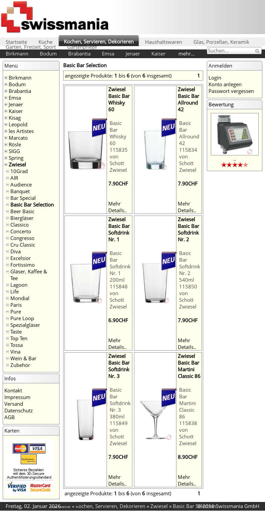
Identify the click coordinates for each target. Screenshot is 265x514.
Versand (13, 403)
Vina (15, 351)
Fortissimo (22, 264)
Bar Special (23, 198)
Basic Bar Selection (32, 204)
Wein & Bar (23, 358)
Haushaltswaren (163, 41)
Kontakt (13, 390)
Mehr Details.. (117, 207)
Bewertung (221, 104)
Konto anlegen (225, 84)
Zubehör (20, 365)
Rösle (15, 144)
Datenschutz (18, 410)
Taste (16, 331)
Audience (21, 184)
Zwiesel (17, 164)
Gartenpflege (82, 46)
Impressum (17, 397)
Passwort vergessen (231, 91)
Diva (15, 251)
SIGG (14, 151)
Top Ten (18, 338)
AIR (14, 177)
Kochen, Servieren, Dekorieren (99, 41)
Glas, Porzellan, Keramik (221, 41)
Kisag (15, 117)
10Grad (19, 171)
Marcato (18, 137)
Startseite (16, 41)
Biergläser (21, 218)
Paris (16, 304)
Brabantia (79, 53)
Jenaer (133, 53)
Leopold (18, 124)
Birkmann (17, 53)
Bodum (48, 53)
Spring (16, 157)
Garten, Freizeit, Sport (31, 46)
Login (215, 77)
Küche (45, 41)
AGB (9, 417)
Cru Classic (22, 244)
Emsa (108, 53)
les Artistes (21, 131)
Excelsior (20, 258)
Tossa (16, 345)
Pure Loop (22, 318)
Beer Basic (22, 211)
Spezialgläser (25, 325)
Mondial (19, 298)
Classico (19, 224)
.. (234, 158)
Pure (15, 311)
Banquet (20, 191)
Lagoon (18, 284)
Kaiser (158, 53)
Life (14, 291)
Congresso (22, 238)
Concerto (20, 231)
